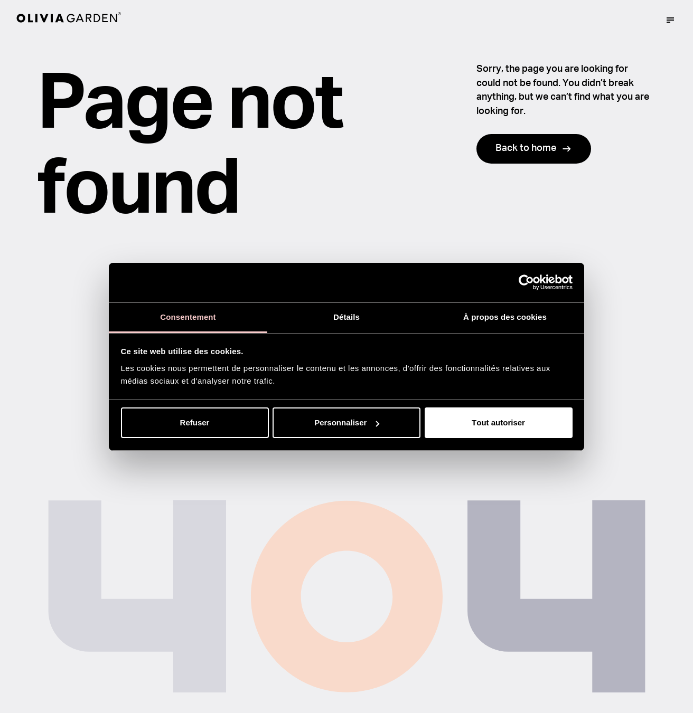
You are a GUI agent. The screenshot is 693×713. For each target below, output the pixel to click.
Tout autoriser (498, 422)
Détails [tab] (346, 316)
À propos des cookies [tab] (505, 316)
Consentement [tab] (188, 316)
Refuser (195, 422)
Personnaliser (346, 422)
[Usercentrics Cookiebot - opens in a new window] (526, 282)
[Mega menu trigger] (670, 20)
